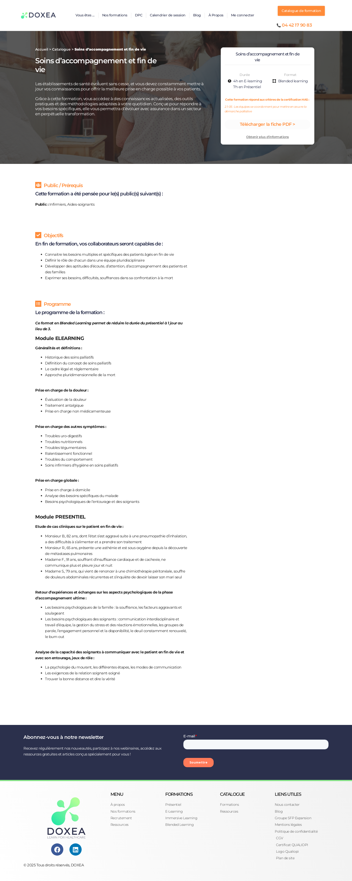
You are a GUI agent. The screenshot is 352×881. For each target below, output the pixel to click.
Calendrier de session (168, 15)
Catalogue (61, 49)
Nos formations (114, 15)
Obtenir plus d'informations (267, 137)
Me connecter (242, 15)
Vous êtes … (85, 15)
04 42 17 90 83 (297, 25)
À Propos (216, 15)
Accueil (41, 49)
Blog (197, 15)
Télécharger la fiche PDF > (267, 124)
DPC (139, 15)
